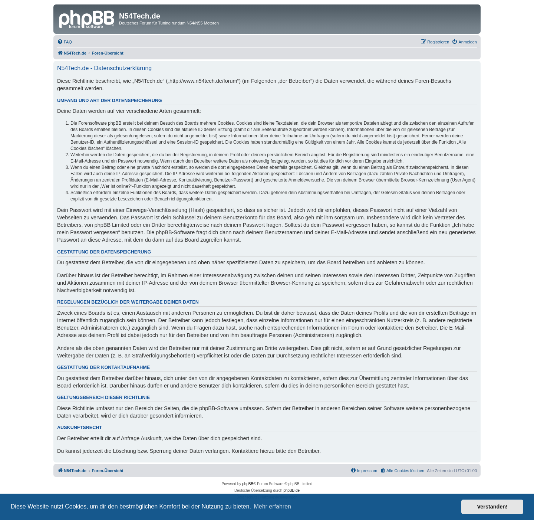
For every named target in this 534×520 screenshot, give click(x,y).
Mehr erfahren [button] (272, 506)
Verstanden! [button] (492, 507)
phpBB (247, 484)
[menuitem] (64, 41)
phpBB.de (291, 490)
